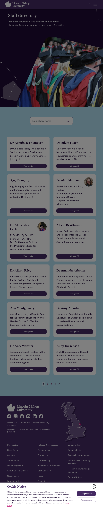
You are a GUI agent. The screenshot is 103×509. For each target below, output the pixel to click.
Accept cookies (86, 494)
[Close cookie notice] (94, 486)
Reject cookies (86, 500)
